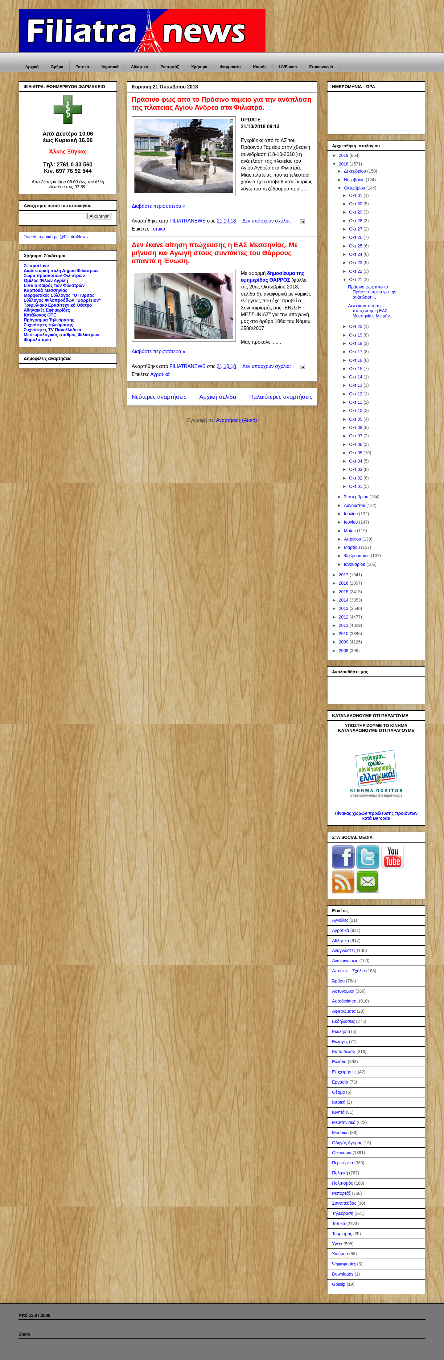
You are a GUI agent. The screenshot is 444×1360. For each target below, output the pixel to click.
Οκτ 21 (356, 279)
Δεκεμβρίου (355, 171)
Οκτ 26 (356, 237)
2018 (344, 163)
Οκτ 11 (356, 402)
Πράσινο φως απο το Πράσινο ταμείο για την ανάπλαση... (372, 292)
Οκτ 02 (356, 478)
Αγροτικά (110, 66)
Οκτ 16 (356, 360)
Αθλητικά (139, 66)
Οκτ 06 (356, 444)
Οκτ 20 (356, 326)
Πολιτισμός (342, 1183)
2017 (344, 574)
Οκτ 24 (356, 254)
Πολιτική (340, 1172)
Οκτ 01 (356, 486)
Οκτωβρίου (355, 188)
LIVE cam (288, 66)
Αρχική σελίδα (217, 397)
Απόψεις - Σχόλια (348, 970)
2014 (344, 600)
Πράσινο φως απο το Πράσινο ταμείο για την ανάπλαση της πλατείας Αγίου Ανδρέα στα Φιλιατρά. (221, 103)
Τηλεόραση (342, 1213)
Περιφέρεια (342, 1162)
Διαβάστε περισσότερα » (158, 206)
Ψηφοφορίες (344, 1263)
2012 (344, 617)
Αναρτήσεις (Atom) (236, 420)
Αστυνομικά (343, 991)
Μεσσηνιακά (344, 1122)
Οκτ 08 (356, 427)
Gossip (339, 1284)
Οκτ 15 (356, 368)
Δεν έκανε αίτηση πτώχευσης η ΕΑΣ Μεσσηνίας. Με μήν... (370, 311)
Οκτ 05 (356, 452)
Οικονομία (342, 1152)
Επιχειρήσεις (344, 1071)
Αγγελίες (340, 920)
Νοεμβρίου (355, 179)
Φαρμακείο (230, 66)
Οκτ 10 (356, 410)
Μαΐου (350, 530)
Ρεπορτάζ (169, 66)
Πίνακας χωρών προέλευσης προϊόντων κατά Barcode (376, 816)
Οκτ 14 (356, 376)
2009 (344, 641)
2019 (344, 155)
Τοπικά (82, 66)
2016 (344, 583)
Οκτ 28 (356, 220)
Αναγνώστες (344, 950)
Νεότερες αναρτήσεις (159, 397)
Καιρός (259, 66)
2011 (344, 625)
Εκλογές (340, 1041)
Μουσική (340, 1132)
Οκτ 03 (356, 469)
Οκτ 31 (356, 195)
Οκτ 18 (356, 343)
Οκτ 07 (356, 435)
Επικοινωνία (321, 66)
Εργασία (340, 1082)
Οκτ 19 (356, 335)
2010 (344, 633)
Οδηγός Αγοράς (347, 1142)
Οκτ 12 (356, 393)
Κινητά (338, 1112)
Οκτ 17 (356, 351)
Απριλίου (353, 539)
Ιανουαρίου (355, 564)
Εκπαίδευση (343, 1051)
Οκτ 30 (356, 203)
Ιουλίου (351, 513)
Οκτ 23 (356, 262)
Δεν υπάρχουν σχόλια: (267, 220)
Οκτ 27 (356, 229)
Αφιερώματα (344, 1011)
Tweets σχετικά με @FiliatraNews (56, 236)
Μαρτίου (352, 547)
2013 (344, 608)
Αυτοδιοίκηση (345, 1001)
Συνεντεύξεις (344, 1203)
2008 (344, 650)
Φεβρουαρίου (357, 555)
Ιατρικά (339, 1102)
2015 (344, 591)
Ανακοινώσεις (345, 960)
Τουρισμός (342, 1233)
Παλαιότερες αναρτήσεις (280, 397)
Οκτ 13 (356, 385)
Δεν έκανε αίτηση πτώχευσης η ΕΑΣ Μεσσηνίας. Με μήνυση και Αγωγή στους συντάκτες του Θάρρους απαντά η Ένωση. (215, 253)
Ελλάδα (339, 1061)
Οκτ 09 (356, 419)
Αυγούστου (355, 505)
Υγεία (337, 1243)
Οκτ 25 (356, 245)
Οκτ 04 (356, 461)
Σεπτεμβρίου (356, 496)
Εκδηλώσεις (343, 1021)
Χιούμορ (340, 1253)
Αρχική (32, 66)
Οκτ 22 (356, 271)
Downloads (342, 1274)
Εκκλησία (341, 1031)
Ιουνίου (351, 522)
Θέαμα (338, 1092)
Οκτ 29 (356, 212)
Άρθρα (57, 66)
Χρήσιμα (199, 66)
